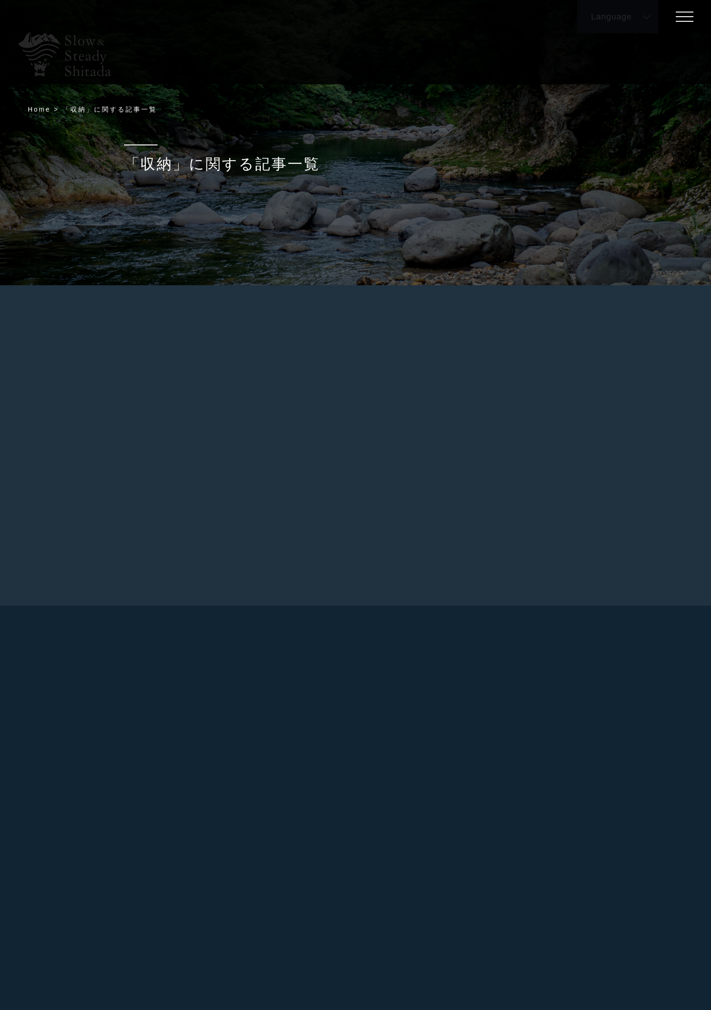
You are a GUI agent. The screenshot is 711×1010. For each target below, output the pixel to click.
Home (39, 109)
